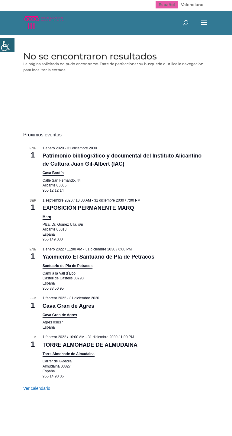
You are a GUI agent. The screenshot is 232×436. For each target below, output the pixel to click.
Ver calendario (36, 388)
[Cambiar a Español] (167, 4)
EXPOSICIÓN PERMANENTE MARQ (88, 208)
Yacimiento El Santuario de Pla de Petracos (98, 257)
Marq (47, 217)
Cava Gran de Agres (68, 306)
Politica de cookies (155, 417)
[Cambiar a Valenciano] (192, 4)
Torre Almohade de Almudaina (69, 354)
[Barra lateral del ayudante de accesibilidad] (7, 45)
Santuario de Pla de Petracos (67, 266)
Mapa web (60, 417)
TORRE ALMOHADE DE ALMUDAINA (90, 345)
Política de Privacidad (104, 417)
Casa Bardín (53, 173)
